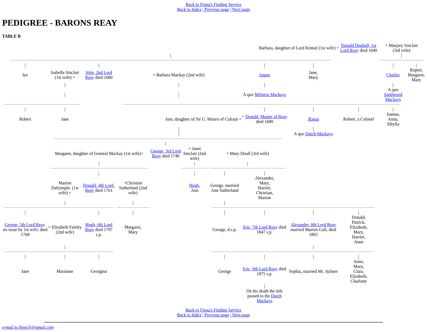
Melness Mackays (270, 94)
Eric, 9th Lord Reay (260, 269)
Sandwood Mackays (393, 97)
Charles (393, 75)
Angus (264, 75)
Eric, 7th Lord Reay (260, 227)
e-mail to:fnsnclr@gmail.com (28, 327)
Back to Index (189, 9)
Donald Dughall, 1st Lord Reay (358, 48)
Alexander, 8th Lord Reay (313, 224)
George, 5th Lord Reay (24, 224)
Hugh (194, 185)
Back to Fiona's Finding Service (214, 4)
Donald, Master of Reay (266, 116)
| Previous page (216, 9)
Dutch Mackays (319, 133)
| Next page (240, 9)
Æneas (313, 119)
